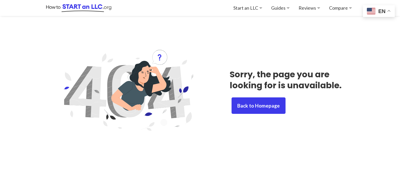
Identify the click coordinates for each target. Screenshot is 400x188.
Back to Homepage (258, 106)
